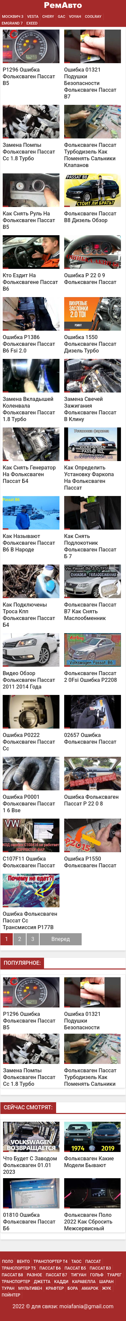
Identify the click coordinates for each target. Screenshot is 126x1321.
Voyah (75, 16)
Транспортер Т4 (50, 1261)
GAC (61, 16)
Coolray (93, 16)
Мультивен (30, 1288)
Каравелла (83, 1281)
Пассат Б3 (100, 1268)
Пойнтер (11, 1295)
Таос (76, 1261)
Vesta (33, 16)
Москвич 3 (13, 16)
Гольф (96, 1275)
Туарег (114, 1275)
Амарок (90, 1288)
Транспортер (16, 1281)
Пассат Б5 (75, 1268)
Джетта (42, 1281)
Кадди (61, 1281)
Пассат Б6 (50, 1268)
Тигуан (78, 1275)
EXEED (32, 23)
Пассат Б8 (12, 1275)
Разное (34, 1275)
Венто (23, 1261)
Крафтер (55, 1288)
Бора (73, 1288)
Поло (7, 1261)
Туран (8, 1288)
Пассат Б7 (56, 1275)
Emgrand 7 (12, 23)
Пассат (93, 1261)
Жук (106, 1288)
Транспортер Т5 (19, 1268)
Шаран (106, 1281)
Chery (48, 16)
